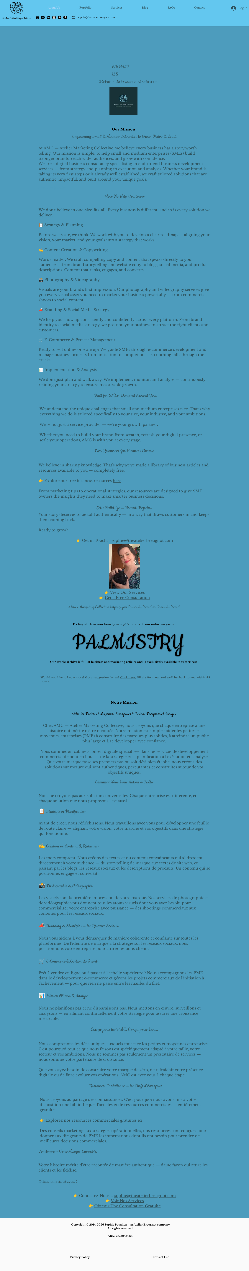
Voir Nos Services (127, 1201)
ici (140, 1120)
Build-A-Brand (140, 607)
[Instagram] (54, 17)
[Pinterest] (59, 17)
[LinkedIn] (48, 17)
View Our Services (127, 592)
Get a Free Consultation (127, 597)
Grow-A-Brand (169, 607)
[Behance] (43, 17)
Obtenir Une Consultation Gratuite (127, 1206)
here (117, 480)
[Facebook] (65, 17)
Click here (127, 677)
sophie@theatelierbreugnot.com (96, 17)
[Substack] (37, 17)
